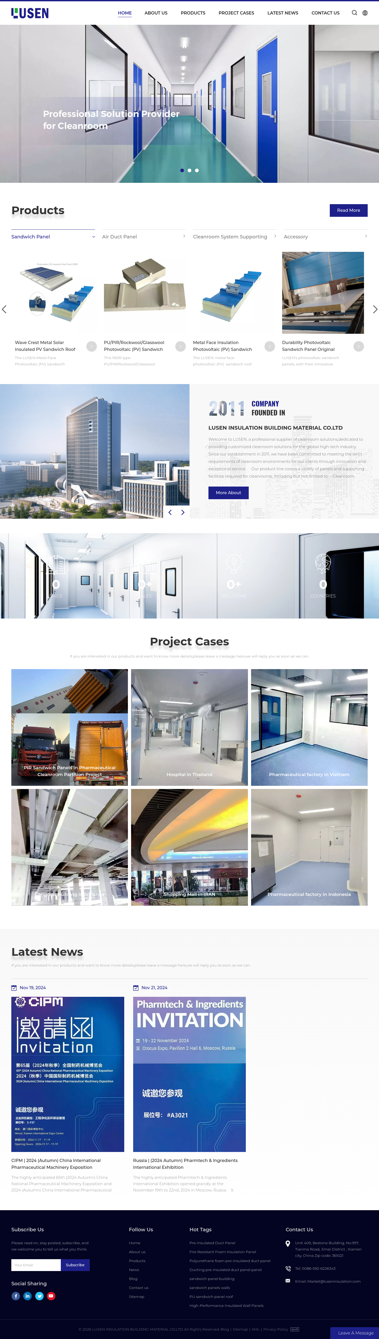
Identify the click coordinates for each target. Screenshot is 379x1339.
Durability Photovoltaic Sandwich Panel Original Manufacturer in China (308, 346)
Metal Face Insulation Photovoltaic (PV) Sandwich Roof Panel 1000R (222, 346)
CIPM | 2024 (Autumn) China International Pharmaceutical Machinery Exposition (56, 1164)
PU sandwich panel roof (211, 1296)
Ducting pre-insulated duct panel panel (226, 1269)
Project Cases (236, 13)
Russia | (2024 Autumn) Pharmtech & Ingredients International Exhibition (185, 1164)
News (134, 1269)
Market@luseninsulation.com (334, 1281)
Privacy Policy (275, 1329)
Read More (348, 210)
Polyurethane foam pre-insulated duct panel (230, 1260)
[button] (182, 170)
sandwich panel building (212, 1278)
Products (193, 13)
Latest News (282, 13)
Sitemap (136, 1296)
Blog (133, 1278)
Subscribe (75, 1265)
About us (156, 13)
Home (125, 13)
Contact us (326, 13)
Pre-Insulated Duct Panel (212, 1242)
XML (256, 1329)
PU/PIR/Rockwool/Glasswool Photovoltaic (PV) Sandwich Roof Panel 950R (134, 346)
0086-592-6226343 (319, 1268)
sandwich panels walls (210, 1287)
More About (228, 492)
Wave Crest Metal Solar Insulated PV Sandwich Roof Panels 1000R (45, 346)
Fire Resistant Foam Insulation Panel (223, 1251)
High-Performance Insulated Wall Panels (227, 1305)
